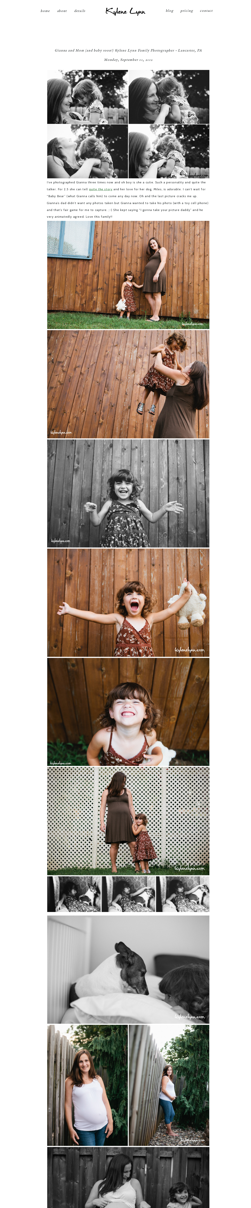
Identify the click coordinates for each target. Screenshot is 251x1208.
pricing (186, 8)
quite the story (100, 189)
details (79, 8)
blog (170, 8)
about (62, 8)
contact (206, 8)
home (45, 8)
